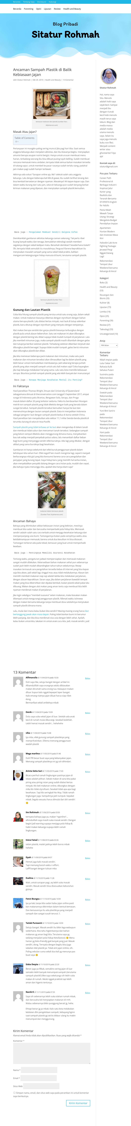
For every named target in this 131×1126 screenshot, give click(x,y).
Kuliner (103, 302)
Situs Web (18, 1086)
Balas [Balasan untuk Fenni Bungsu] (87, 899)
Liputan (47, 9)
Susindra (104, 374)
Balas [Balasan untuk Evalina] (87, 879)
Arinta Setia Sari (34, 771)
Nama (16, 1070)
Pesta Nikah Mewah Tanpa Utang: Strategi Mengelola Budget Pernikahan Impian (109, 217)
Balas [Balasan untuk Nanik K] (87, 992)
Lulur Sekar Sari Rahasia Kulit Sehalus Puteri (107, 366)
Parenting (28, 9)
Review (57, 9)
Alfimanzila (31, 677)
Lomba (103, 311)
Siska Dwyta (32, 964)
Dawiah (103, 392)
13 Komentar (68, 80)
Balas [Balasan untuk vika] (87, 733)
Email (16, 1078)
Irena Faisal (32, 840)
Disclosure (41, 2)
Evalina (29, 878)
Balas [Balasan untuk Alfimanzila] (87, 678)
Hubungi (52, 2)
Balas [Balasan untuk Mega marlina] (87, 754)
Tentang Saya (28, 2)
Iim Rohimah (32, 812)
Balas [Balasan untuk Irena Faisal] (87, 840)
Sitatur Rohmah (24, 80)
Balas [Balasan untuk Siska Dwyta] (87, 965)
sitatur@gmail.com (109, 166)
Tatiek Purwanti (34, 923)
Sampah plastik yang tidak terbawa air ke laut (34, 427)
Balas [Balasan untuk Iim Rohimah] (87, 813)
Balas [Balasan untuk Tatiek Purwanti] (87, 924)
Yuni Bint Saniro (107, 410)
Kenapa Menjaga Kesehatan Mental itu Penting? (55, 380)
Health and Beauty (72, 9)
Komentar (18, 1041)
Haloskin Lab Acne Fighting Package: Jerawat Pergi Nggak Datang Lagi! (108, 249)
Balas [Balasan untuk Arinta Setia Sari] (87, 771)
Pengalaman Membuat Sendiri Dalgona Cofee (53, 232)
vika (28, 733)
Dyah (28, 857)
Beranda (16, 2)
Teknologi (104, 329)
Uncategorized (107, 333)
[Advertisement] (51, 210)
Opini (38, 9)
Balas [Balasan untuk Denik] (87, 713)
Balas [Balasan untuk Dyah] (87, 858)
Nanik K (30, 992)
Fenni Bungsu (33, 898)
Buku (102, 282)
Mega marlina (33, 753)
